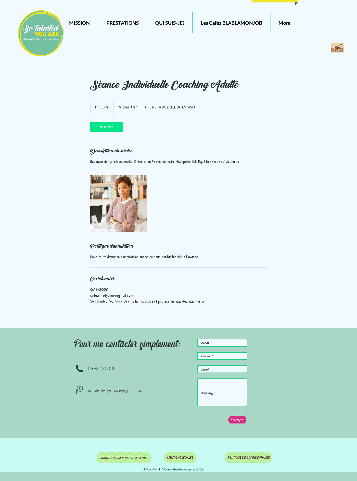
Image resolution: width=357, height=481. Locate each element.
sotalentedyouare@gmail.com (115, 390)
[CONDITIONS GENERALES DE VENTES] (124, 457)
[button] (122, 22)
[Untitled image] (118, 203)
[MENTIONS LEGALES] (180, 457)
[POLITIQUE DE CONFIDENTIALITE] (248, 457)
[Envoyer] (237, 419)
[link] (106, 127)
